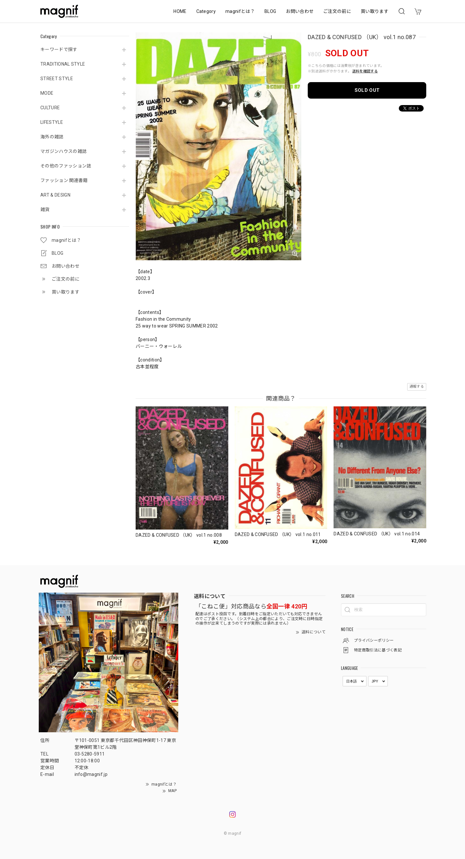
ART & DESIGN (55, 195)
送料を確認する (365, 71)
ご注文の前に (337, 11)
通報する (416, 386)
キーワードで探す (59, 49)
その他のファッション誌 (65, 165)
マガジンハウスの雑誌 (63, 151)
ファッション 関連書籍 (64, 180)
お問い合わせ (300, 11)
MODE (46, 93)
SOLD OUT (367, 90)
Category (206, 11)
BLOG (270, 11)
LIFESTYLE (51, 122)
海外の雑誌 (52, 136)
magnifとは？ (240, 11)
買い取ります (374, 11)
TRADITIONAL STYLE (62, 64)
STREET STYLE (56, 78)
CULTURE (50, 107)
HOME (179, 11)
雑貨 (45, 209)
